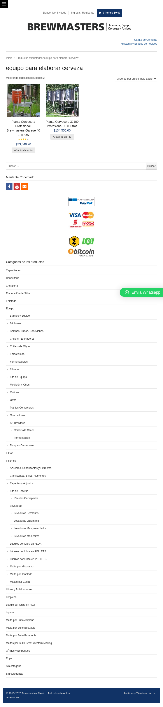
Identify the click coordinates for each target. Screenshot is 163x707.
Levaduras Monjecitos (26, 536)
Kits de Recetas (19, 491)
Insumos (11, 460)
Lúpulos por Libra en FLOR (26, 543)
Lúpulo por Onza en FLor (20, 604)
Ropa (9, 658)
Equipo (10, 308)
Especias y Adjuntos (21, 483)
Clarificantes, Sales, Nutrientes (28, 475)
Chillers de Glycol (20, 346)
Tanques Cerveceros (22, 445)
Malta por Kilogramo (21, 566)
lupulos (10, 612)
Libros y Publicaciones (19, 589)
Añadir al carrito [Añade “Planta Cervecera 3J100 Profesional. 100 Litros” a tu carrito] (62, 136)
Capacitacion (13, 270)
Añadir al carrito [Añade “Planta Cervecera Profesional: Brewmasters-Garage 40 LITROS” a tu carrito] (23, 150)
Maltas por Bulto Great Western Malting (29, 643)
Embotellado (17, 354)
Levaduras (16, 505)
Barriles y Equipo (20, 315)
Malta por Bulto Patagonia (21, 635)
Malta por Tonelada (21, 574)
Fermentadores (19, 361)
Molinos (14, 392)
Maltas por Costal (20, 581)
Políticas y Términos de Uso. (140, 693)
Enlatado (11, 301)
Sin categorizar (14, 673)
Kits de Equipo (18, 377)
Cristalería (12, 285)
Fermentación (22, 437)
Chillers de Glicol (23, 430)
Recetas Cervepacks (26, 498)
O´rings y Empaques (18, 650)
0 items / (111, 13)
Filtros (9, 453)
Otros (13, 400)
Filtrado (14, 369)
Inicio (9, 58)
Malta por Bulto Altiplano (20, 620)
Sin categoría (13, 666)
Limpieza (11, 597)
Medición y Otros (20, 384)
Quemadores (17, 415)
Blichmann (16, 323)
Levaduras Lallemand (26, 520)
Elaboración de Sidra (18, 293)
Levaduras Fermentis (26, 513)
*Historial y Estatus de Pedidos (139, 43)
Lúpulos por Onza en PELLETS (28, 559)
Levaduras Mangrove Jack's (30, 528)
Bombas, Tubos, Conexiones (26, 331)
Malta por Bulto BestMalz (20, 627)
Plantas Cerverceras (22, 407)
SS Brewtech (17, 423)
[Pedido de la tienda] (136, 78)
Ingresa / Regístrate (82, 12)
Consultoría (12, 278)
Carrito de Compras (145, 39)
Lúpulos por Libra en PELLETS (28, 551)
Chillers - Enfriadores (22, 338)
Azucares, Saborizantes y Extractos (30, 468)
